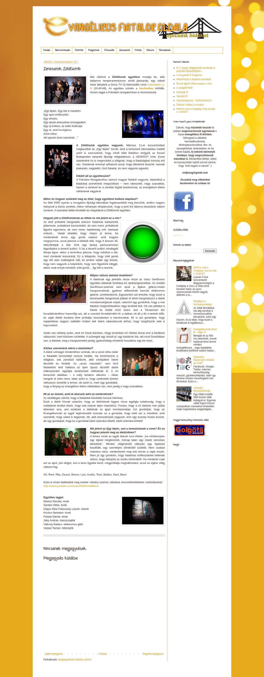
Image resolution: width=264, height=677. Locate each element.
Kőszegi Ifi (182, 92)
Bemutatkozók (62, 50)
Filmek (138, 50)
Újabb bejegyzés (53, 653)
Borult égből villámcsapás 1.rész (194, 83)
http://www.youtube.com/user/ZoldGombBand (70, 486)
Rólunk (150, 50)
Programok (93, 50)
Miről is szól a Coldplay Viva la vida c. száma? (204, 270)
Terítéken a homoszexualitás (202, 303)
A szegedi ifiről (184, 87)
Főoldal (46, 50)
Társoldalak (164, 50)
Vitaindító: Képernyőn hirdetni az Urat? (203, 360)
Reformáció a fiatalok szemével (193, 79)
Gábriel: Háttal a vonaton (190, 104)
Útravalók (109, 50)
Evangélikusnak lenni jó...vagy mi (205, 331)
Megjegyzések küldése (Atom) (74, 659)
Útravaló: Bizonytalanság (201, 389)
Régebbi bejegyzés (153, 653)
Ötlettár (79, 50)
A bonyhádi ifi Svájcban (189, 75)
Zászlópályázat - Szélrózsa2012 (194, 100)
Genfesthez (146, 88)
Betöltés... (178, 235)
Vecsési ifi (181, 96)
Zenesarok (124, 50)
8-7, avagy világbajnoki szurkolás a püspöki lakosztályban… (195, 69)
